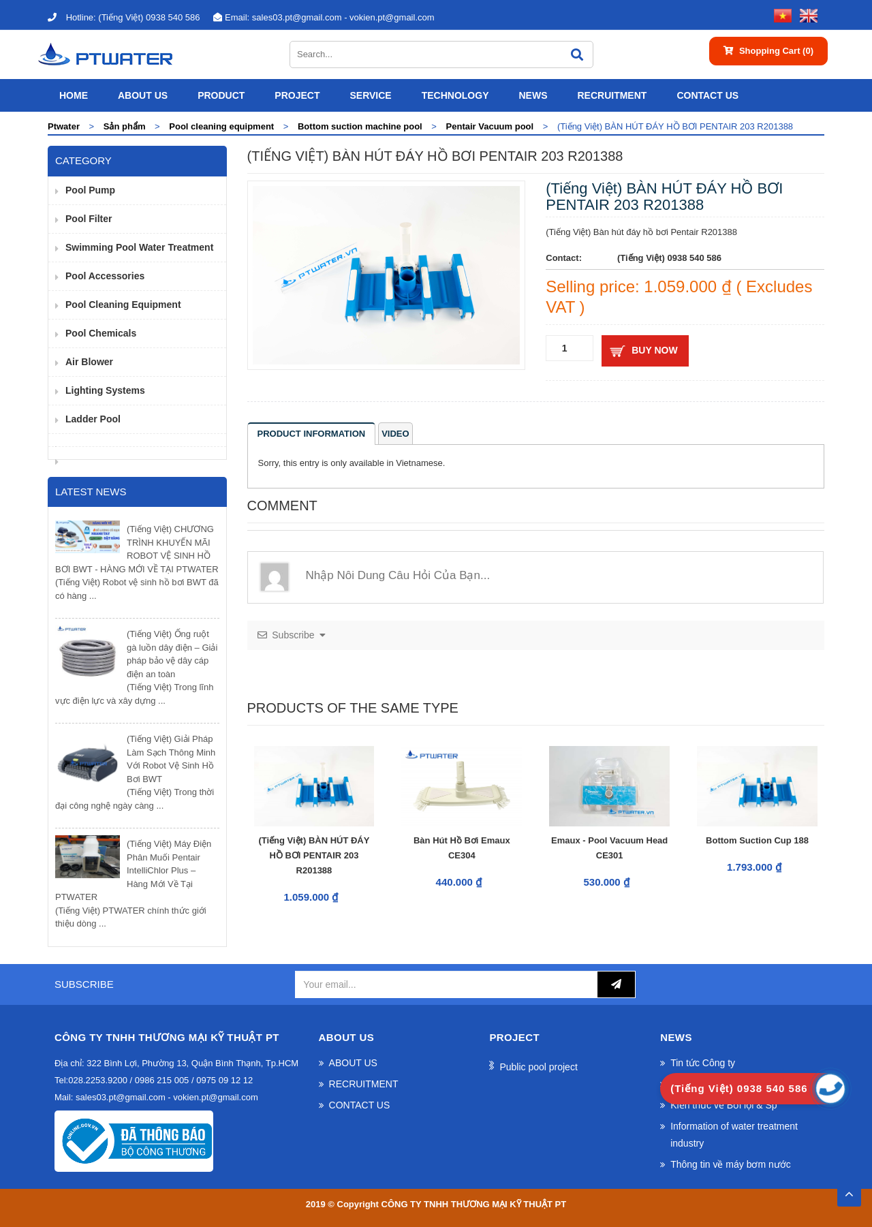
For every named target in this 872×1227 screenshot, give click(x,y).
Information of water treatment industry (734, 1135)
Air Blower (89, 361)
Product (221, 95)
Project (297, 95)
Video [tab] (395, 434)
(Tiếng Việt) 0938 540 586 (124, 17)
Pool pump (90, 190)
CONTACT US (707, 95)
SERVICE (370, 95)
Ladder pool (93, 419)
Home (73, 95)
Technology (455, 95)
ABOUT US (143, 95)
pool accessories (104, 275)
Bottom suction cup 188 (757, 840)
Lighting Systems (105, 390)
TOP (849, 1190)
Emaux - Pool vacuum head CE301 (609, 847)
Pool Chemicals (100, 333)
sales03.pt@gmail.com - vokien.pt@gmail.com (323, 17)
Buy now (654, 350)
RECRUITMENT (612, 95)
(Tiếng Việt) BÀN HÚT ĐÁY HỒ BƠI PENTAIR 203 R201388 (313, 855)
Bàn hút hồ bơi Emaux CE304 (462, 847)
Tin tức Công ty (702, 1062)
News (532, 95)
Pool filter (88, 218)
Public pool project (538, 1066)
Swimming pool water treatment (139, 247)
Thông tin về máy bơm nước (730, 1164)
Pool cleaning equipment (123, 304)
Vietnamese (419, 463)
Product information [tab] (312, 434)
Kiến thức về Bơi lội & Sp (723, 1105)
